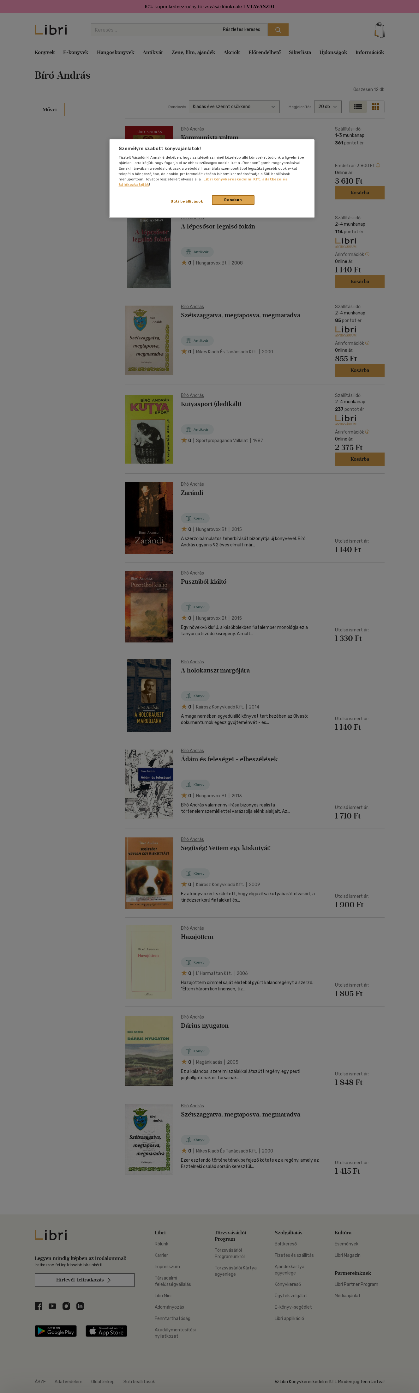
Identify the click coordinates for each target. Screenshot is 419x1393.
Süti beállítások (187, 201)
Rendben (233, 200)
